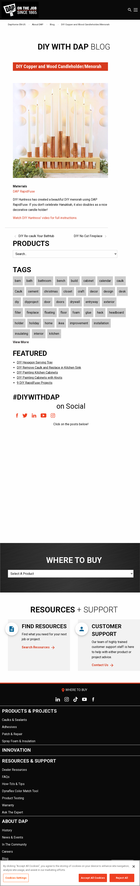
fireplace (33, 312)
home (49, 323)
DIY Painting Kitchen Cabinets (37, 372)
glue (88, 312)
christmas (51, 291)
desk (122, 291)
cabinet (88, 281)
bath (29, 281)
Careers (7, 851)
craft (81, 291)
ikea (61, 323)
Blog (52, 24)
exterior (109, 302)
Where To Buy (74, 690)
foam (76, 312)
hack (100, 312)
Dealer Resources (14, 770)
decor (94, 291)
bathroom (44, 281)
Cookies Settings (15, 877)
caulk (120, 281)
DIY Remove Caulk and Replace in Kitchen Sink (49, 367)
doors (60, 302)
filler (18, 312)
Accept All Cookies (93, 877)
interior (39, 334)
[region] (70, 873)
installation (101, 323)
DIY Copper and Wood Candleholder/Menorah (85, 24)
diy (17, 302)
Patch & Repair (12, 734)
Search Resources (36, 647)
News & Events (12, 837)
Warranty (8, 805)
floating (49, 312)
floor (64, 312)
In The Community (14, 844)
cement (33, 291)
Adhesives (9, 727)
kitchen (54, 334)
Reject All (122, 877)
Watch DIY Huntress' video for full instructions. (45, 218)
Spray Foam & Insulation (18, 741)
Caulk (18, 291)
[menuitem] (70, 725)
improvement (79, 323)
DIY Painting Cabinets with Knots (39, 377)
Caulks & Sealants (14, 720)
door (47, 302)
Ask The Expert (12, 812)
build (74, 281)
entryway (92, 302)
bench (61, 281)
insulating (21, 334)
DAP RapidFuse (24, 191)
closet (67, 291)
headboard (116, 312)
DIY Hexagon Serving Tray (35, 362)
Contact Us (100, 665)
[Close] (133, 866)
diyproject (31, 302)
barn (18, 281)
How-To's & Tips (13, 784)
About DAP (37, 24)
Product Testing (13, 798)
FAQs (5, 777)
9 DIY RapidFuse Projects (34, 383)
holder (19, 323)
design (108, 291)
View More (21, 342)
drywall (75, 302)
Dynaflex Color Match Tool (20, 791)
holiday (34, 323)
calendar (105, 281)
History (7, 830)
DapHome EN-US (17, 24)
